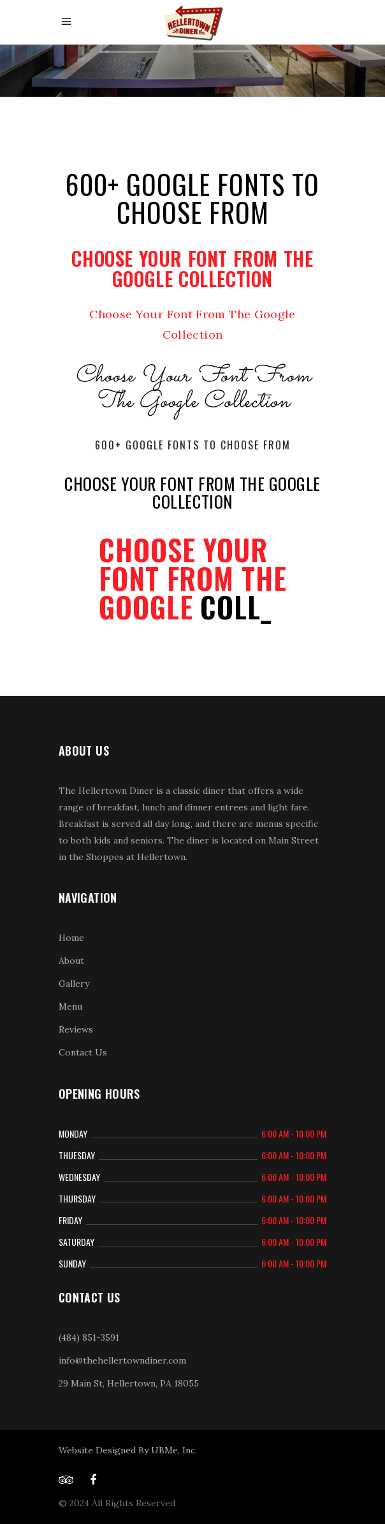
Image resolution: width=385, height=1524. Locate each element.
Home (71, 937)
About (71, 960)
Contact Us (83, 1052)
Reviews (76, 1029)
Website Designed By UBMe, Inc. (128, 1450)
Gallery (74, 983)
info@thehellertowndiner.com (122, 1360)
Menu (70, 1006)
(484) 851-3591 (89, 1337)
